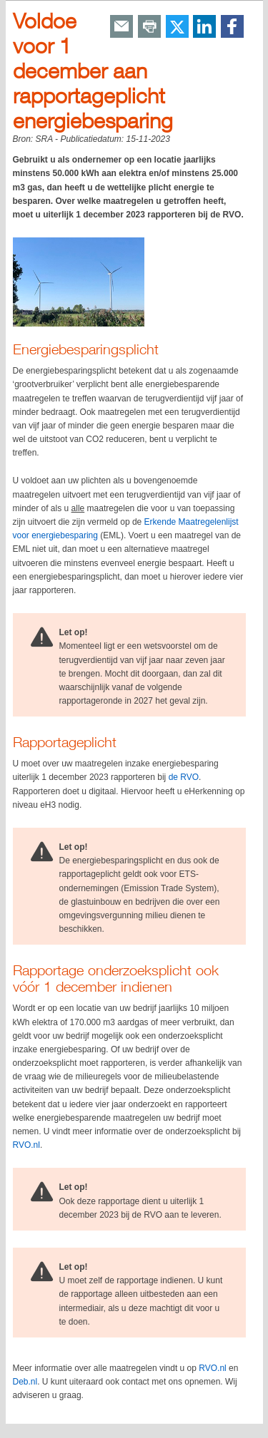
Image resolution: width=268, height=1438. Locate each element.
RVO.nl (26, 1145)
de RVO (184, 777)
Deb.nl (25, 1382)
